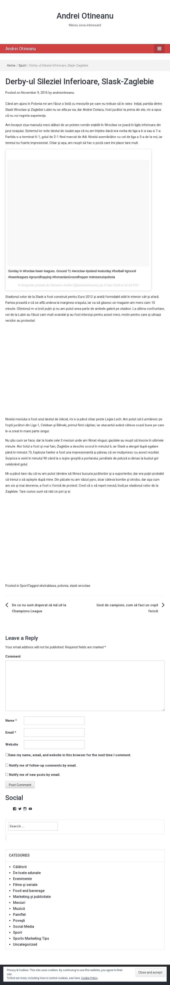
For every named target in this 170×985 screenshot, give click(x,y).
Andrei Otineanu (85, 16)
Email (10, 732)
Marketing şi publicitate (32, 897)
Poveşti (19, 920)
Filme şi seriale (25, 885)
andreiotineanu (63, 93)
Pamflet (19, 914)
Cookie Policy (89, 978)
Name (11, 721)
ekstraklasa (47, 586)
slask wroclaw (80, 586)
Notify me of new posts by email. (34, 775)
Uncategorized (25, 944)
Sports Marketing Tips (31, 938)
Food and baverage (28, 891)
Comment (13, 656)
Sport (22, 65)
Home (11, 65)
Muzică (19, 909)
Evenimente (22, 879)
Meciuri (19, 903)
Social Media (23, 926)
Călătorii (20, 867)
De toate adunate (27, 873)
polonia (63, 586)
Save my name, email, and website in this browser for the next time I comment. (69, 755)
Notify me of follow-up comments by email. (43, 765)
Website (11, 744)
